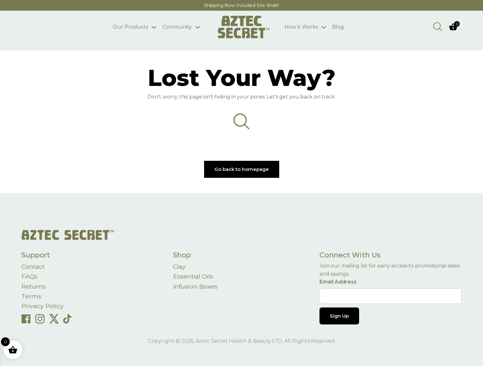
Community (172, 27)
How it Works (306, 27)
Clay (179, 267)
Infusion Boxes (196, 287)
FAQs (29, 277)
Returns (34, 287)
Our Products (125, 27)
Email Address (338, 282)
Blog (343, 27)
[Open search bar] (437, 26)
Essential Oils (193, 277)
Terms (31, 297)
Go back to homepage (241, 169)
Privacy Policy (43, 307)
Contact (33, 267)
